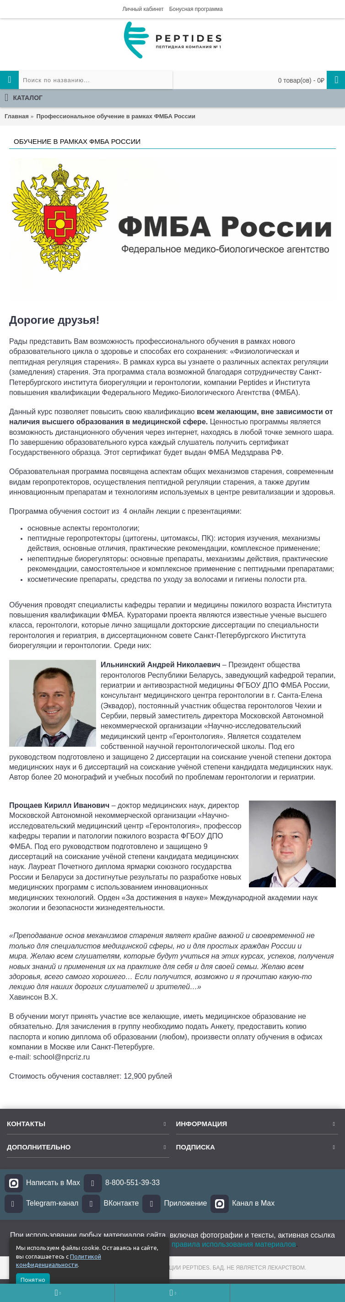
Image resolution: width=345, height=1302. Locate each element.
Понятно (33, 1279)
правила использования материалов (234, 1244)
